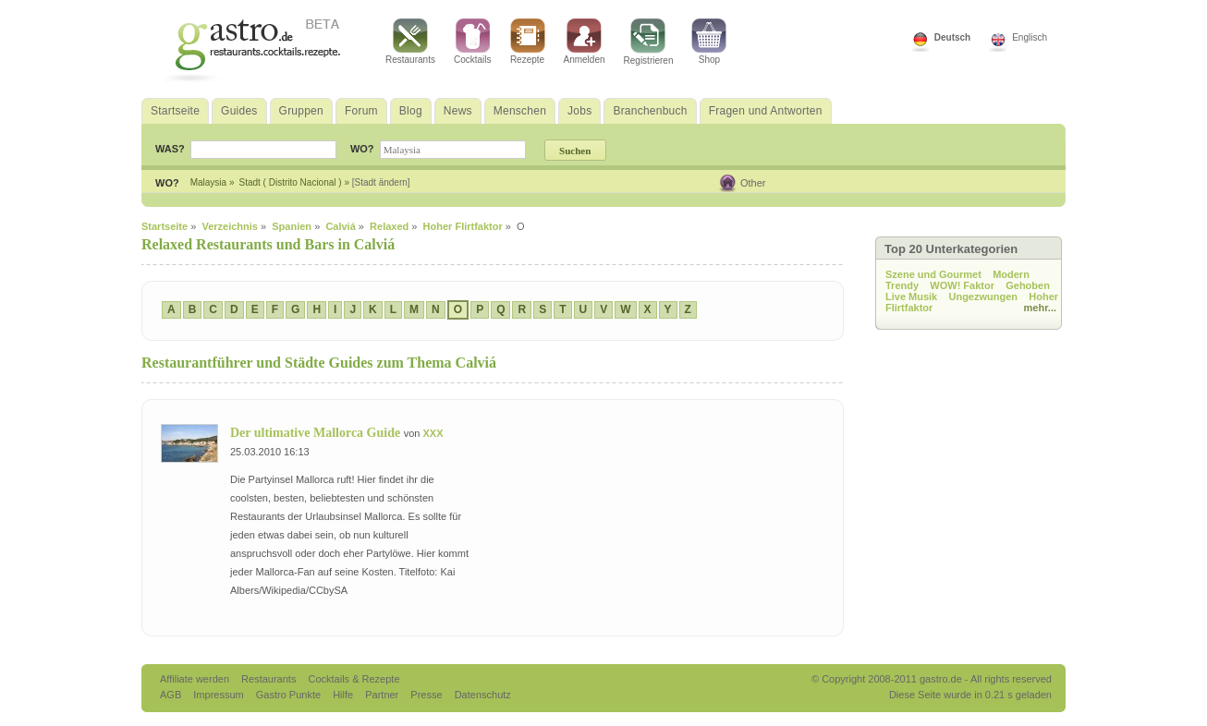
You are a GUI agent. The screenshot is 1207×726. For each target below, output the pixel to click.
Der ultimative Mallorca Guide (317, 433)
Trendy (902, 285)
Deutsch (952, 37)
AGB (172, 694)
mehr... (1040, 307)
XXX (432, 433)
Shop (708, 41)
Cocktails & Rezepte (353, 678)
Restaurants (410, 41)
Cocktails (473, 41)
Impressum (219, 694)
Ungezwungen (983, 296)
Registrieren (649, 42)
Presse (426, 694)
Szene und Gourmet (933, 274)
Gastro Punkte (289, 694)
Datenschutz (483, 694)
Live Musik (911, 296)
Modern (1011, 274)
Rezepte (527, 41)
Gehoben (1028, 285)
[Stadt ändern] (381, 182)
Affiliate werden (196, 678)
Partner (383, 694)
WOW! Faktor (962, 285)
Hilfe (344, 694)
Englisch (1029, 37)
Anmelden (584, 41)
